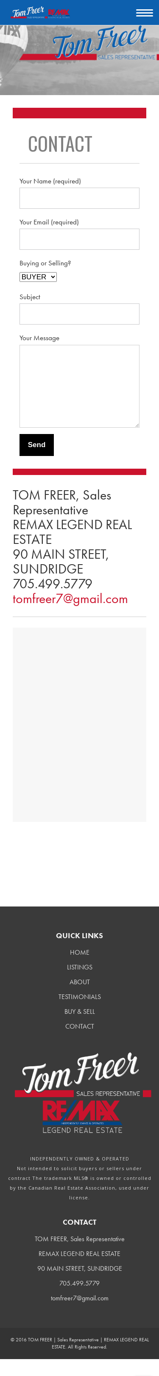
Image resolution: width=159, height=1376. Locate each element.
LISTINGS (79, 984)
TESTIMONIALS (80, 1013)
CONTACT (79, 1043)
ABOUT (80, 998)
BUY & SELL (79, 1028)
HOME (79, 969)
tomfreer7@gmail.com (70, 615)
